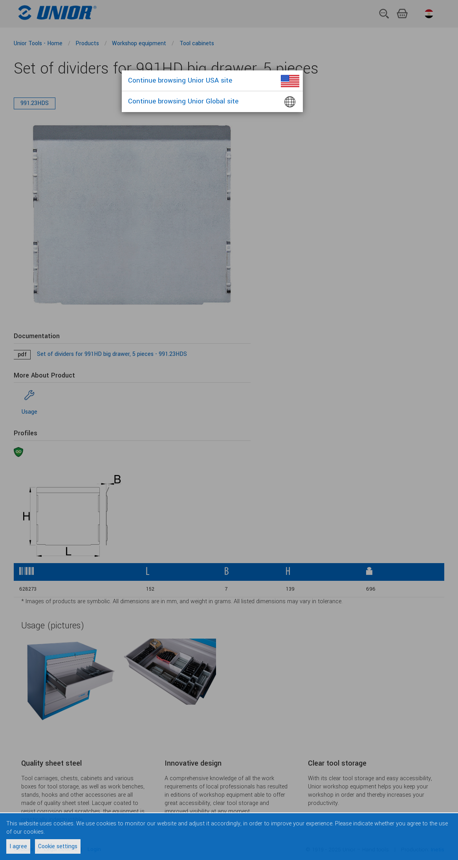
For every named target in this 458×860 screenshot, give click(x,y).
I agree (18, 846)
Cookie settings (57, 846)
